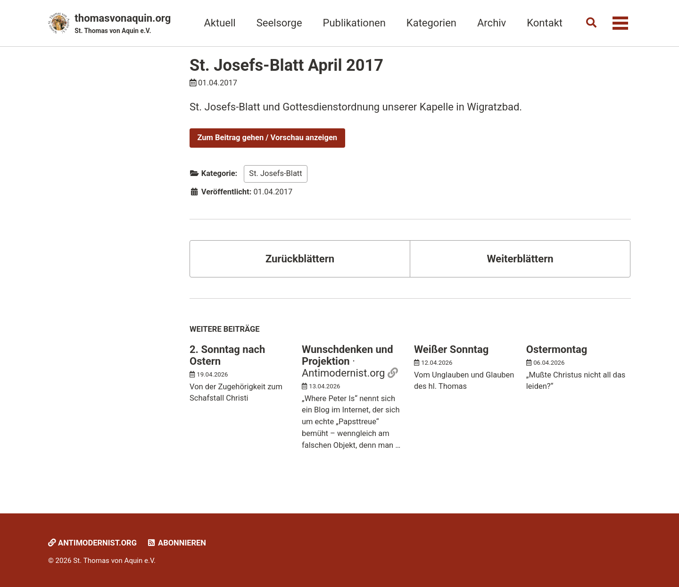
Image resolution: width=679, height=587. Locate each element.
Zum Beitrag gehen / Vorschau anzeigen (268, 137)
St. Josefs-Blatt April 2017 (286, 65)
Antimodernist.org (92, 542)
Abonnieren (176, 542)
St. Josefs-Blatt (275, 173)
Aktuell (219, 23)
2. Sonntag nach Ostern (227, 355)
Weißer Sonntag (451, 349)
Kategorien (431, 23)
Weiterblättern (520, 259)
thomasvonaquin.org (123, 24)
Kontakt (545, 23)
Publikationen (354, 23)
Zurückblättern (299, 259)
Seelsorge (279, 23)
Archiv (491, 23)
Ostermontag (556, 349)
